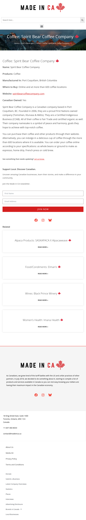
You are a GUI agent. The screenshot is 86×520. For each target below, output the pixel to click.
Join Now (43, 209)
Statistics (9, 489)
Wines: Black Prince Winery (43, 293)
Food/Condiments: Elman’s (43, 267)
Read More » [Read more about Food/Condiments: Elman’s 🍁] (43, 274)
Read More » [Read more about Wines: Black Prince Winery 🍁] (43, 300)
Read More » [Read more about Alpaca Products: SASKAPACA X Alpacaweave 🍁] (43, 247)
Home (16, 43)
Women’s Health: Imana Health (43, 320)
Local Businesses (12, 514)
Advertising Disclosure (14, 504)
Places (8, 494)
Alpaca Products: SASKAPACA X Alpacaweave (43, 240)
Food (22, 43)
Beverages (30, 43)
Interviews (10, 499)
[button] (42, 26)
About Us (9, 447)
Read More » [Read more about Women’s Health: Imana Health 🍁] (43, 327)
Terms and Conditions (15, 464)
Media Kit (9, 453)
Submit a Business (13, 479)
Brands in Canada (14, 509)
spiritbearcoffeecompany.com (28, 93)
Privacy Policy (11, 459)
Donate (8, 474)
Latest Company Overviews (16, 484)
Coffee (38, 43)
